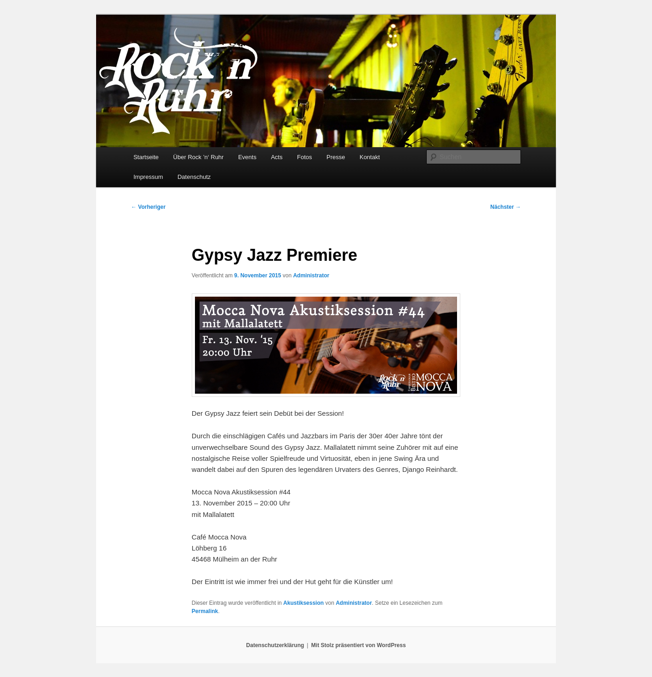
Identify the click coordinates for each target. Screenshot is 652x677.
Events (247, 157)
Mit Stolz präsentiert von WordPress (358, 645)
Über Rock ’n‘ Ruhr (198, 157)
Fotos (304, 157)
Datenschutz (194, 176)
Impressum (148, 176)
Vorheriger (148, 207)
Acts (276, 157)
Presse (335, 157)
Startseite (146, 157)
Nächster (505, 207)
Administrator (311, 275)
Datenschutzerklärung (275, 645)
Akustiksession (303, 603)
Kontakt (370, 157)
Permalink (205, 611)
